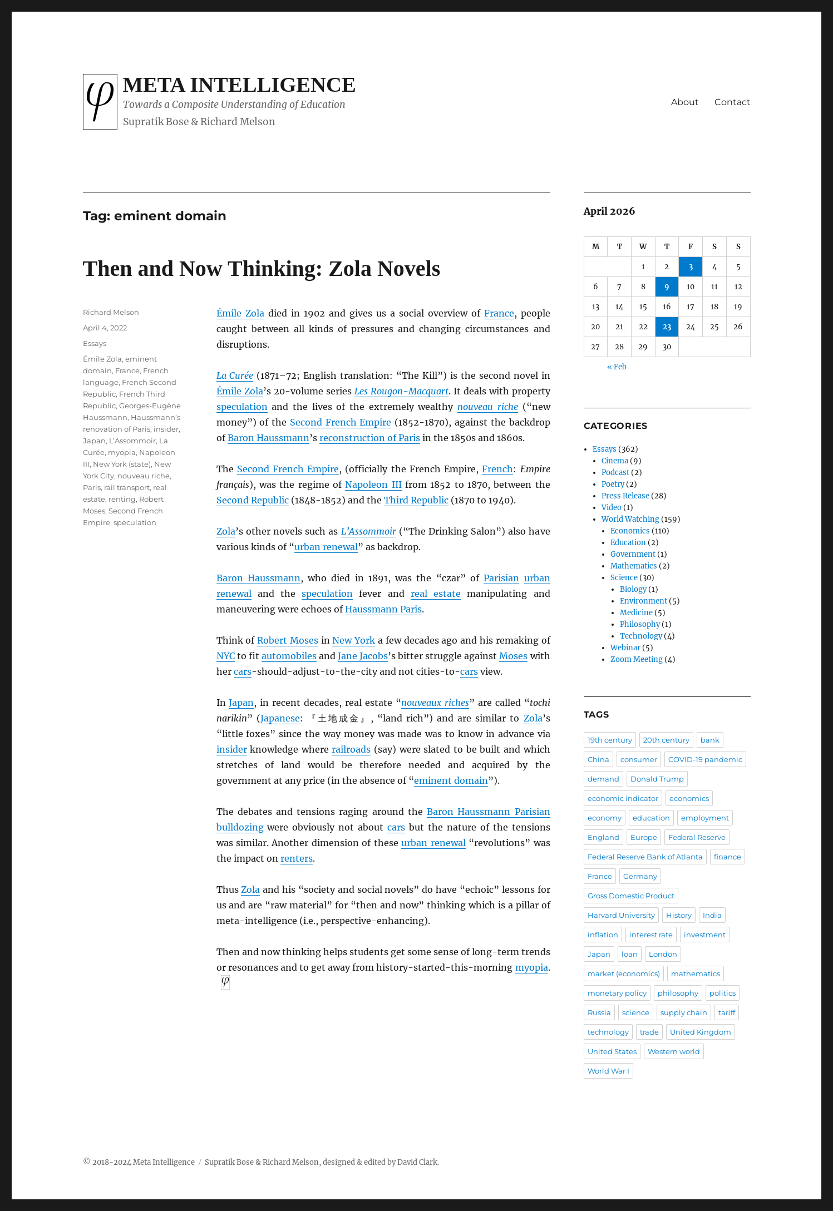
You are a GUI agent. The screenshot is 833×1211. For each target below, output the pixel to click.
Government (632, 554)
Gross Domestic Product (631, 895)
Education (628, 542)
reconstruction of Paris (369, 437)
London (663, 954)
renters (296, 858)
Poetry (613, 484)
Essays (94, 343)
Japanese (280, 718)
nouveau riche (143, 475)
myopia (531, 967)
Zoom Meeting (636, 659)
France (499, 313)
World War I (608, 1070)
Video (612, 507)
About (685, 102)
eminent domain (451, 780)
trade (649, 1031)
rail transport (127, 487)
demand (603, 778)
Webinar (625, 648)
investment (705, 934)
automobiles (289, 655)
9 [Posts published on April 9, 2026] (666, 286)
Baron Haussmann (268, 437)
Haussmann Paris (383, 609)
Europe (643, 837)
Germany (640, 876)
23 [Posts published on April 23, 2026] (667, 327)
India (712, 915)
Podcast (615, 472)
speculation (242, 406)
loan (630, 954)
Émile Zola (102, 358)
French (497, 468)
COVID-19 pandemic (705, 759)
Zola (225, 531)
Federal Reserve (697, 837)
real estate (436, 593)
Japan (241, 702)
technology (608, 1031)
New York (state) (122, 463)
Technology (641, 636)
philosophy (678, 992)
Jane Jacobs (363, 655)
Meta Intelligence (239, 84)
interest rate (651, 934)
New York (353, 640)
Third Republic (416, 500)
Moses (513, 655)
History (679, 915)
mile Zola (243, 313)
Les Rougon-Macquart (401, 391)
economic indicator (623, 798)
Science (624, 577)
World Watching (630, 519)
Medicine (636, 612)
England (603, 837)
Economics (630, 531)
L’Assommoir (368, 531)
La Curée (235, 375)
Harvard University (621, 915)
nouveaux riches (435, 702)
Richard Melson (111, 312)
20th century (666, 739)
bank (710, 739)
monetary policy (617, 992)
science (635, 1012)
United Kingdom (700, 1031)
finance (727, 856)
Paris (494, 578)
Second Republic (252, 500)
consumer (638, 759)
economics (689, 798)
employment (705, 817)
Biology (633, 589)
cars (243, 671)
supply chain (684, 1012)
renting (122, 499)
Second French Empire (341, 422)
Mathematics (633, 566)
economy (605, 817)
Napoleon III (373, 484)
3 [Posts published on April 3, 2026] (691, 266)
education (651, 817)
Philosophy (640, 624)
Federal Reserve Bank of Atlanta (645, 856)
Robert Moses (287, 640)
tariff (726, 1012)
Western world (674, 1051)
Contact (732, 102)
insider (231, 749)
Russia (599, 1012)
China (598, 759)
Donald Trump (657, 778)
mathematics (695, 973)
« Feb (617, 367)
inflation (603, 934)
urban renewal (326, 546)
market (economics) (624, 973)
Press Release (625, 496)
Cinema (615, 461)
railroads (351, 749)
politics (722, 992)
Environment (643, 601)
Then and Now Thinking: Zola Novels (262, 268)
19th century (610, 739)
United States (612, 1051)
